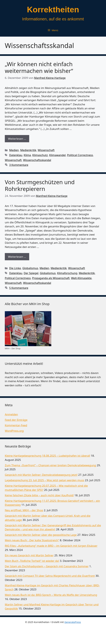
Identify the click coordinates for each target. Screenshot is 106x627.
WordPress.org (14, 431)
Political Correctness (80, 155)
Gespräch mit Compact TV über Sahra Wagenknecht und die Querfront (50, 576)
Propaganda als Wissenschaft (51, 278)
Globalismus (30, 268)
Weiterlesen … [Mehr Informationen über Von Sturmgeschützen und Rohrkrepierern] (17, 257)
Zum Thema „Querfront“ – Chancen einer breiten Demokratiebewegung (50, 465)
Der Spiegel (31, 273)
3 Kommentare (18, 165)
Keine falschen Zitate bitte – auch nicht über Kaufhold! (39, 495)
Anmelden (11, 414)
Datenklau (15, 155)
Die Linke (15, 268)
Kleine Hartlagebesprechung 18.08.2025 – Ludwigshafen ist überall (47, 455)
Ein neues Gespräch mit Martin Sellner (29, 555)
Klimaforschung (67, 273)
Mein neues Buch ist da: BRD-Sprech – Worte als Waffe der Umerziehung (51, 595)
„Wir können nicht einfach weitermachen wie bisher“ (39, 67)
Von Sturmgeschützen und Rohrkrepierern (40, 185)
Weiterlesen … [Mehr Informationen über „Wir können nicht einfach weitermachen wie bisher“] (17, 138)
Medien (14, 150)
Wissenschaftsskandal (37, 160)
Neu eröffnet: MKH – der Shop (24, 510)
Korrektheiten (53, 9)
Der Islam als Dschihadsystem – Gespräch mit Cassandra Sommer (47, 566)
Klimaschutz (40, 155)
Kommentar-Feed (16, 425)
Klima (27, 155)
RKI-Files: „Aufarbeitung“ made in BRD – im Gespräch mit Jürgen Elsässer (51, 546)
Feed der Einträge (16, 420)
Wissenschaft (46, 150)
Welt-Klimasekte (81, 278)
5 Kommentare (18, 288)
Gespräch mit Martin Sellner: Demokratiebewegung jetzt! (41, 475)
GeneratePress (72, 622)
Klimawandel (57, 155)
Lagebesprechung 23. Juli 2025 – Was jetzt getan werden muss (44, 480)
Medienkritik (28, 150)
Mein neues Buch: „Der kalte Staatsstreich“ (32, 540)
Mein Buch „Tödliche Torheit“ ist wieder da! (32, 561)
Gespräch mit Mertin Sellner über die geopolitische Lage (41, 535)
